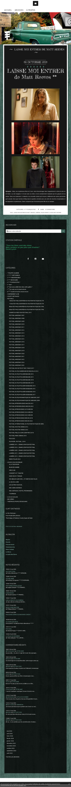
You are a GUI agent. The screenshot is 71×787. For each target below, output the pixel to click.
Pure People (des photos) (13, 515)
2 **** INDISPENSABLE (13, 277)
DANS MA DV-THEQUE (15, 476)
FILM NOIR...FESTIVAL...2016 (17, 441)
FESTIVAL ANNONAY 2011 (16, 327)
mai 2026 (9, 731)
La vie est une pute (12, 497)
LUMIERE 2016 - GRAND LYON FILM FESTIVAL (22, 447)
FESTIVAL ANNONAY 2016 (16, 341)
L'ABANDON (10, 593)
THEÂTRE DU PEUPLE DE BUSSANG (17, 501)
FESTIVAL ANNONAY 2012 (16, 330)
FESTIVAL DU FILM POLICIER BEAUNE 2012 (21, 374)
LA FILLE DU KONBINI (13, 636)
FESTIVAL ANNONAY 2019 (16, 350)
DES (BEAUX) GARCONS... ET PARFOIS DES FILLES (23, 479)
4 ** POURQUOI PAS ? (30, 209)
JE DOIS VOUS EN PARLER (14, 462)
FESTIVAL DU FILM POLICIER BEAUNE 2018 (21, 380)
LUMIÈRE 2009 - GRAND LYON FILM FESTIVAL (22, 450)
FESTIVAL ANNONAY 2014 (16, 336)
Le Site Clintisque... (11, 513)
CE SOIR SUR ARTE (12, 621)
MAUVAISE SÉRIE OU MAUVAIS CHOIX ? (18, 614)
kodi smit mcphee (55, 212)
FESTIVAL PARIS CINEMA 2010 (17, 435)
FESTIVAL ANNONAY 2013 (16, 333)
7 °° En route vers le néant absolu (16, 289)
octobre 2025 (11, 748)
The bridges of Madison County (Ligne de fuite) (19, 518)
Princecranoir (9, 689)
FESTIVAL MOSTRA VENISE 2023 (18, 429)
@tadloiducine (10, 697)
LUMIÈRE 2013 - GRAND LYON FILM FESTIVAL (22, 453)
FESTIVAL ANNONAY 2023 (16, 359)
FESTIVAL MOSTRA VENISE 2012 (18, 427)
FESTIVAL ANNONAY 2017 (16, 344)
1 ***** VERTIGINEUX (13, 275)
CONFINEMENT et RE (13, 294)
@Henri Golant (10, 704)
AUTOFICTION (10, 571)
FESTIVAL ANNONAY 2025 (16, 365)
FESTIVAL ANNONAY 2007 (16, 315)
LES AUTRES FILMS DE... (16, 485)
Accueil (8, 10)
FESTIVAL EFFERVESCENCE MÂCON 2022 (21, 421)
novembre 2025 (11, 746)
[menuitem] (8, 10)
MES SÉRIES (10, 499)
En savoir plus (22, 785)
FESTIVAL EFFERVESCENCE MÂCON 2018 (21, 418)
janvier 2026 (10, 741)
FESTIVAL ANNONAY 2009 (16, 321)
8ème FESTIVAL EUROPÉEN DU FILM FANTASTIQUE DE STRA (26, 306)
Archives (19, 10)
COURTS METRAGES (13, 296)
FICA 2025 (12, 438)
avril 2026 (9, 733)
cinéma (38, 212)
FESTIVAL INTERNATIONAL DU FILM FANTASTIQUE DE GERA (26, 424)
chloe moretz (45, 212)
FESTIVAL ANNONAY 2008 (16, 318)
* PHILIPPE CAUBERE (13, 273)
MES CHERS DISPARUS (15, 488)
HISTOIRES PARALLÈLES (14, 586)
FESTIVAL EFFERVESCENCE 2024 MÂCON (21, 412)
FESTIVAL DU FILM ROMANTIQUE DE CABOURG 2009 (24, 400)
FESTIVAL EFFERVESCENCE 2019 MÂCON (21, 409)
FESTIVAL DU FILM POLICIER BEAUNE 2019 (21, 383)
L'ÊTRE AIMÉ (10, 578)
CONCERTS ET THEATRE (16, 473)
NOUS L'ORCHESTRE (12, 607)
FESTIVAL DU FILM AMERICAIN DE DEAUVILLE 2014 (23, 371)
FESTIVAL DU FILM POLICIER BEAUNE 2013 (21, 377)
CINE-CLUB (12, 470)
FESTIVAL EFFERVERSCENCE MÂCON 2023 (21, 406)
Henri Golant (10, 549)
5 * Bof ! (9, 284)
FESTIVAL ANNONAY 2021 (16, 356)
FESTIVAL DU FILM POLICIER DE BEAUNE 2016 (22, 391)
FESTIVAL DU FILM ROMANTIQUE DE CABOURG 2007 (24, 397)
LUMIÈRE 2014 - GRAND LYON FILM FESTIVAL (22, 456)
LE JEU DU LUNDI (14, 482)
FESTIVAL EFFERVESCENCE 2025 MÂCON (21, 415)
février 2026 (10, 738)
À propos (30, 10)
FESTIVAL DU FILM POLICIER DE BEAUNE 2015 (22, 388)
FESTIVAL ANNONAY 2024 (16, 362)
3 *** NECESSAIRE (12, 280)
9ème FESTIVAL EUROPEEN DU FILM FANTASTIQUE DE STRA (26, 309)
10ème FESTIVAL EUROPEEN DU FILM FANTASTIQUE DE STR (26, 300)
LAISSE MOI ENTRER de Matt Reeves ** (35, 74)
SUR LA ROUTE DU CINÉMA (14, 600)
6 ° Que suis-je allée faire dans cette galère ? (19, 287)
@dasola (8, 658)
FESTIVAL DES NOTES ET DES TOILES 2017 (21, 368)
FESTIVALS (10, 298)
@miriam (8, 712)
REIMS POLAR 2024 (14, 459)
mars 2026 (10, 736)
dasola (8, 681)
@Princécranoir (10, 651)
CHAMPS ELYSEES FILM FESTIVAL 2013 (20, 312)
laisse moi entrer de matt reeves (24, 212)
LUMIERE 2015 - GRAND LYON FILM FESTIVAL (22, 444)
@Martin (8, 666)
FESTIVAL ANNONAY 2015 (16, 339)
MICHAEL (9, 629)
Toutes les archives (12, 757)
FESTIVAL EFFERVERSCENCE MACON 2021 (21, 403)
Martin (7, 674)
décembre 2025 (11, 743)
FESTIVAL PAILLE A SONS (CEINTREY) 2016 (21, 432)
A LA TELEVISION (14, 464)
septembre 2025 (11, 750)
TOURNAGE (12, 493)
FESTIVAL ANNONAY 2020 (16, 353)
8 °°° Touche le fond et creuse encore (17, 291)
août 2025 (10, 753)
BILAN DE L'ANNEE (14, 467)
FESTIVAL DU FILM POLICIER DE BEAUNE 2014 (22, 386)
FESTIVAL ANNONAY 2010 (16, 324)
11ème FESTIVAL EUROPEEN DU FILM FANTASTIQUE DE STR (26, 303)
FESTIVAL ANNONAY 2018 (16, 347)
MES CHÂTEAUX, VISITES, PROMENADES (20, 490)
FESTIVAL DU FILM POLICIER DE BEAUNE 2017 (22, 394)
